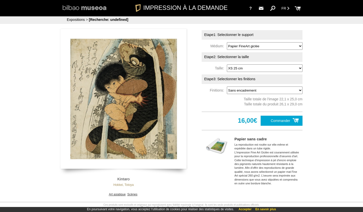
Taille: (220, 68)
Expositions (76, 20)
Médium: (218, 46)
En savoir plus (265, 209)
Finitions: (218, 90)
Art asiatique (117, 194)
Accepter (245, 209)
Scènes (132, 194)
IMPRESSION (181, 7)
